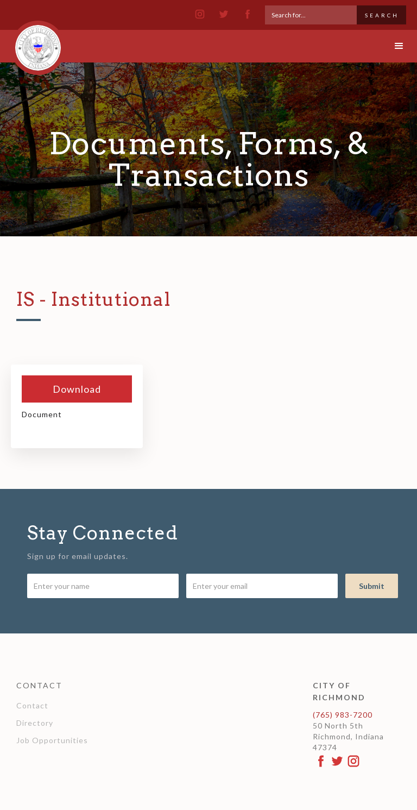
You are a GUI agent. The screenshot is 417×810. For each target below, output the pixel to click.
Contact (32, 705)
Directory (34, 722)
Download (77, 389)
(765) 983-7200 (342, 714)
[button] (390, 46)
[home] (38, 43)
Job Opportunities (52, 740)
